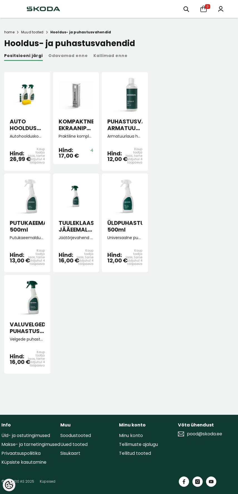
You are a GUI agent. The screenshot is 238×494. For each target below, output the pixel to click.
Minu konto (131, 435)
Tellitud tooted (135, 453)
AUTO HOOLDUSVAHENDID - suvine (27, 124)
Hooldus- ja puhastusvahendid (80, 32)
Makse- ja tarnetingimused (30, 444)
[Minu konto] (220, 8)
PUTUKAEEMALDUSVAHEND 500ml (27, 226)
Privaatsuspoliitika (21, 453)
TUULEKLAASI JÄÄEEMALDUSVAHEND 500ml (76, 226)
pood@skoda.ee (204, 434)
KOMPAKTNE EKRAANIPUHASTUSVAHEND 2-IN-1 (76, 124)
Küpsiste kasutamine (23, 462)
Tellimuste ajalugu (138, 444)
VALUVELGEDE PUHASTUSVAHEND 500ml (27, 327)
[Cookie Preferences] (9, 485)
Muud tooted (32, 32)
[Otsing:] (186, 9)
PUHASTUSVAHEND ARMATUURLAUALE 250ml (124, 124)
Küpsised (47, 481)
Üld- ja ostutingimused (25, 435)
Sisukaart (70, 453)
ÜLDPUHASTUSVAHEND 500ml (124, 226)
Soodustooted (75, 435)
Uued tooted (74, 444)
